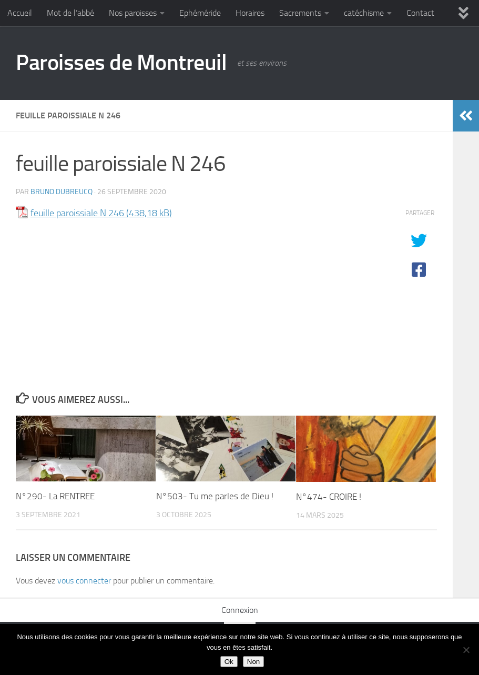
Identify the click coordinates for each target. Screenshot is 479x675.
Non (253, 662)
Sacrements (300, 13)
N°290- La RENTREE (55, 496)
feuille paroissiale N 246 (77, 213)
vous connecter (84, 581)
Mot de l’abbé (70, 13)
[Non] (466, 649)
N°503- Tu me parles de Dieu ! (214, 496)
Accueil (19, 13)
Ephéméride (200, 13)
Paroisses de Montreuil (121, 62)
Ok (229, 662)
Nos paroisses (133, 13)
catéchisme (364, 13)
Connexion (239, 610)
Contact (420, 13)
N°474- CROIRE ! (328, 496)
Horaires (250, 13)
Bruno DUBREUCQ (61, 191)
